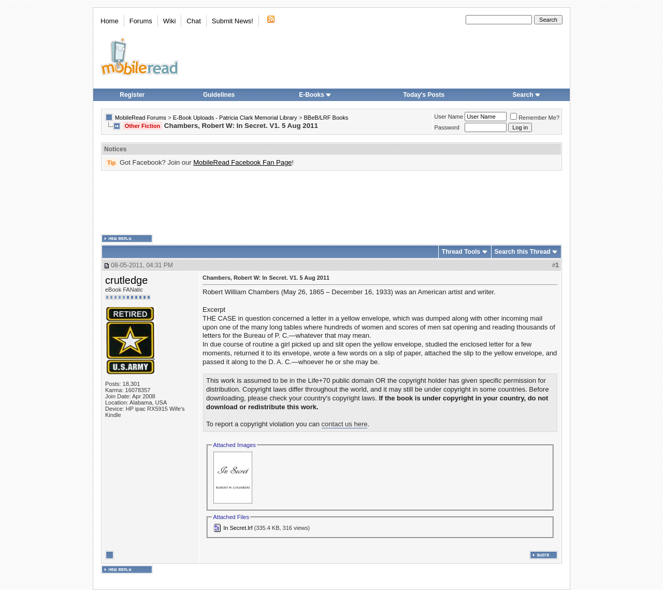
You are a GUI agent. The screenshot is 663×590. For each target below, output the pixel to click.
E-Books (315, 94)
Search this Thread (523, 251)
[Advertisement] (331, 202)
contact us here (345, 424)
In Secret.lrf (237, 528)
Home (109, 21)
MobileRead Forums (140, 117)
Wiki (169, 21)
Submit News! (232, 21)
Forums (140, 21)
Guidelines (219, 94)
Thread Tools (461, 251)
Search (527, 94)
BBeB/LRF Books (326, 117)
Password (447, 127)
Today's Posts (423, 94)
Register (132, 94)
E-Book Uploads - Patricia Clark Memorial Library (235, 117)
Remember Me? (534, 117)
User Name (449, 116)
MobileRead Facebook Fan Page (242, 162)
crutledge (126, 280)
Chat (193, 21)
